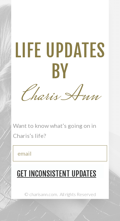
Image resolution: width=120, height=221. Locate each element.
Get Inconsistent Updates (56, 173)
